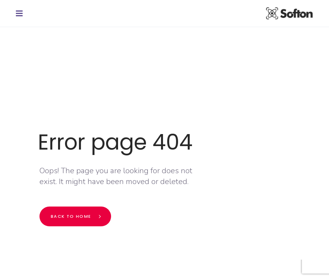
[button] (21, 13)
